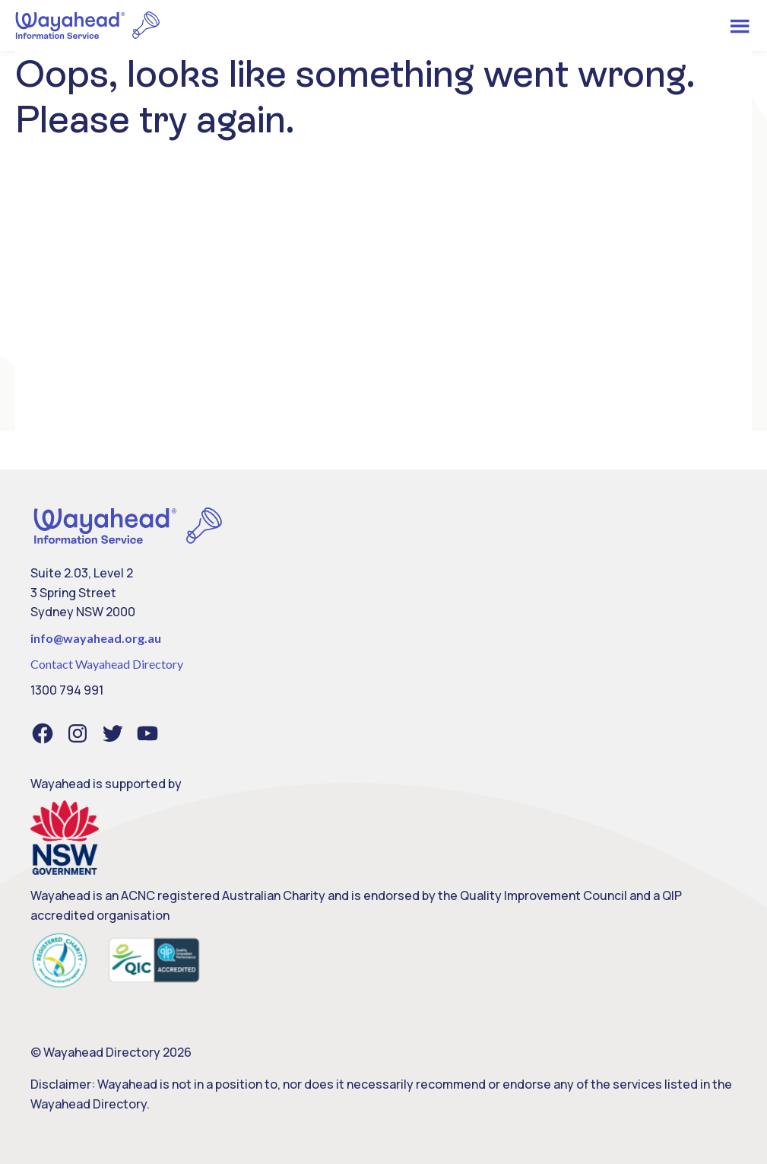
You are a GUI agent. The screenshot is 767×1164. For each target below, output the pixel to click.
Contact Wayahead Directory (106, 664)
